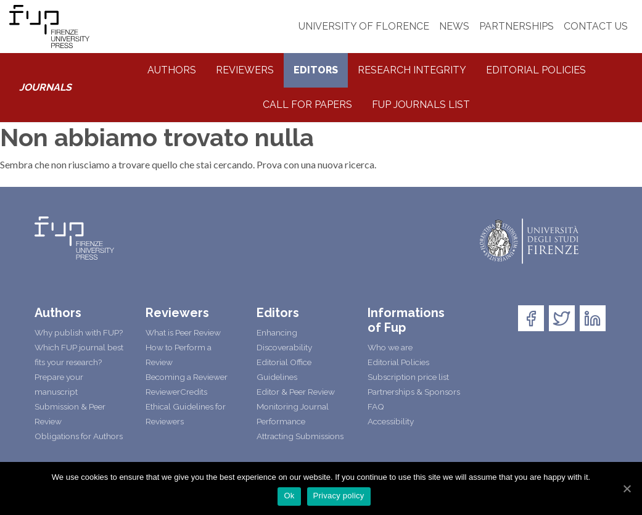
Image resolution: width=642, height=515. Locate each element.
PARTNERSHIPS (516, 26)
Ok (289, 495)
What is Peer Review (183, 332)
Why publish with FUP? (79, 332)
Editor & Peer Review (296, 392)
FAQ (376, 406)
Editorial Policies (536, 70)
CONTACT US (596, 26)
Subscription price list (408, 377)
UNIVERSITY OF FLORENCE (363, 26)
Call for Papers (307, 104)
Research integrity (412, 70)
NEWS (454, 26)
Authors (171, 70)
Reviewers (245, 70)
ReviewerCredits (176, 392)
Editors (316, 70)
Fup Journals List (421, 104)
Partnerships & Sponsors (414, 392)
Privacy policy (338, 495)
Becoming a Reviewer (187, 377)
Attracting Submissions (300, 436)
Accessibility (391, 421)
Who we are (390, 347)
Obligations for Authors (79, 436)
